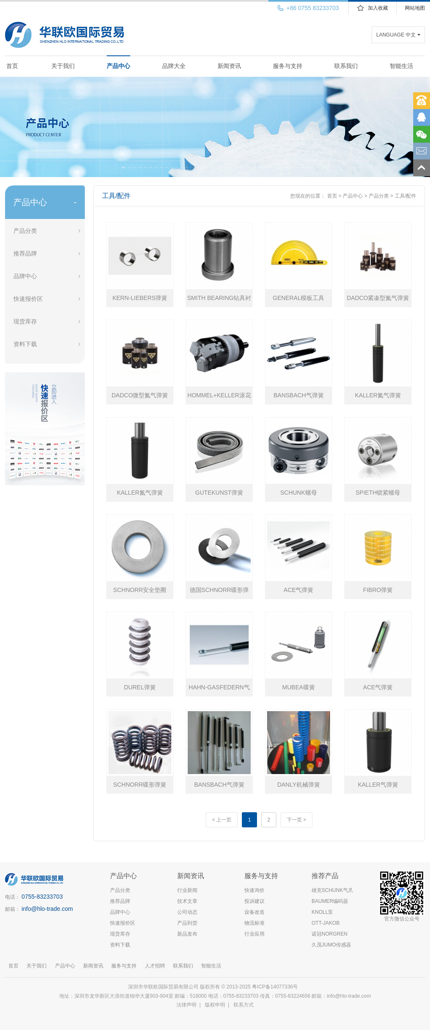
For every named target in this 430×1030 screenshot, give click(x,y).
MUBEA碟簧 (298, 687)
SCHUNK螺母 (298, 492)
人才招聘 (155, 966)
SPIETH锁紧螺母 (378, 492)
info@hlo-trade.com (47, 908)
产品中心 (118, 66)
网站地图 (415, 8)
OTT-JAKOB (326, 923)
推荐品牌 (25, 253)
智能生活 (401, 66)
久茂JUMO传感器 (331, 945)
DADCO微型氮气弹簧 (140, 395)
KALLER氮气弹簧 (378, 395)
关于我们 (63, 66)
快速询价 (254, 890)
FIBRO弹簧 (378, 590)
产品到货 (187, 923)
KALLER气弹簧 (378, 784)
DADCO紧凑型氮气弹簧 (378, 298)
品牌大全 (174, 66)
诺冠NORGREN (329, 934)
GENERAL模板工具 (299, 298)
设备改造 (254, 912)
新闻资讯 (229, 66)
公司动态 (187, 912)
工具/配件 (405, 196)
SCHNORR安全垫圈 (140, 590)
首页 (12, 66)
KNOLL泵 (322, 912)
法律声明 (186, 1005)
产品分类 (25, 230)
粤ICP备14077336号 (275, 987)
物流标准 (254, 923)
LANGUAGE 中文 (396, 35)
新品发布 (187, 934)
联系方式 (243, 1005)
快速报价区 (28, 298)
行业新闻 (187, 890)
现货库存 (25, 321)
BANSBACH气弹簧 (298, 395)
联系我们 (346, 66)
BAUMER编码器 (330, 901)
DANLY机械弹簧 (298, 784)
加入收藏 (378, 8)
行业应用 (254, 934)
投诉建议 (254, 901)
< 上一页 (221, 820)
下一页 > (296, 820)
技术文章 (187, 901)
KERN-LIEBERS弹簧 (140, 298)
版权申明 (215, 1005)
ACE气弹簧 (299, 590)
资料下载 (25, 344)
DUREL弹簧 (139, 687)
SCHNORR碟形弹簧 (140, 784)
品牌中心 (25, 276)
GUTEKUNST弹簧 (219, 492)
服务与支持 (287, 66)
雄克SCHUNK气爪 (332, 890)
